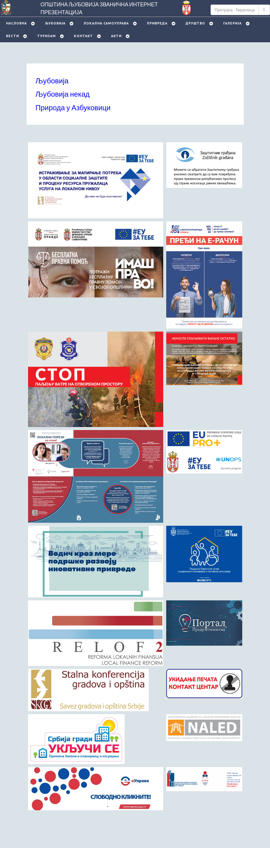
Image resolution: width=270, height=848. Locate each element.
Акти (116, 36)
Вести (12, 36)
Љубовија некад (63, 93)
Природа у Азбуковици (73, 107)
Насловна (16, 23)
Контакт (83, 36)
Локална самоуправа (106, 23)
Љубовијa (55, 23)
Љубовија (52, 80)
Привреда (157, 23)
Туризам (46, 36)
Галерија (232, 23)
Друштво (195, 23)
